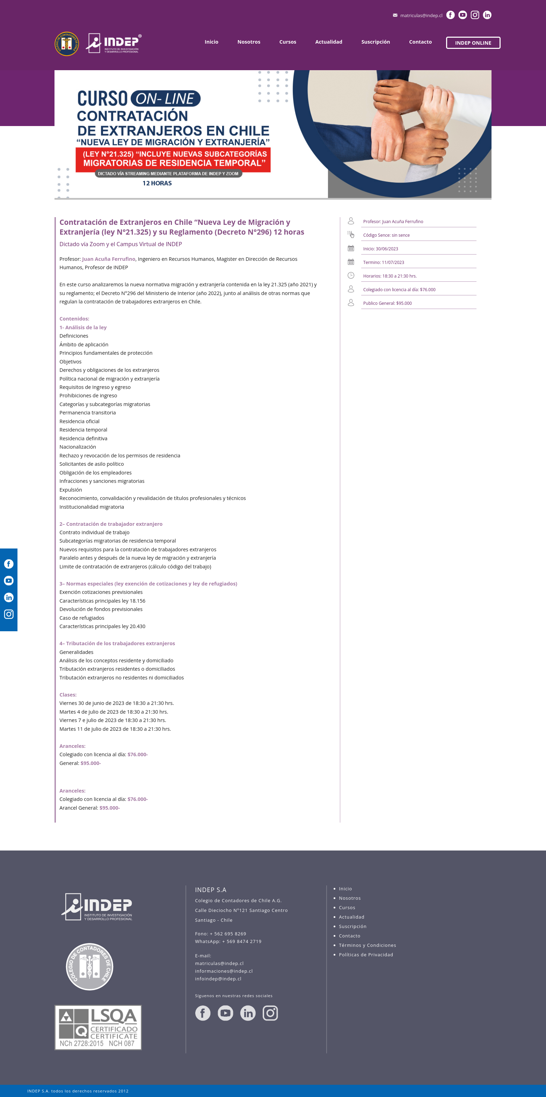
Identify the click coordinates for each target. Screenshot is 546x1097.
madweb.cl (507, 1091)
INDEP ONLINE (473, 42)
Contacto (420, 41)
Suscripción (376, 41)
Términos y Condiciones (367, 945)
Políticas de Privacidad (366, 954)
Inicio (211, 41)
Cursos (287, 41)
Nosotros (249, 41)
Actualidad (328, 41)
